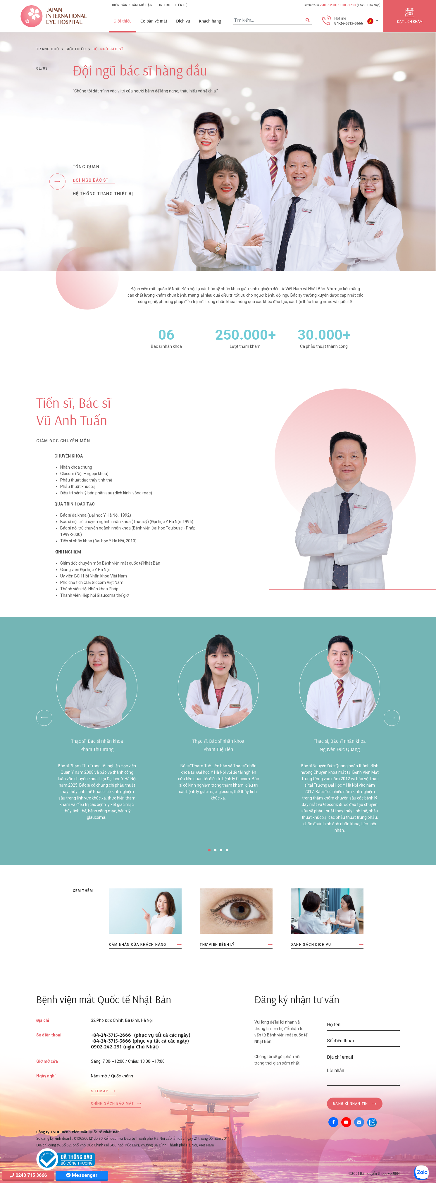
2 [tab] (215, 850)
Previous (44, 718)
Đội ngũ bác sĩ (90, 180)
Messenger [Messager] (82, 1175)
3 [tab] (221, 850)
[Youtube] (346, 1122)
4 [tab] (227, 850)
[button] (373, 20)
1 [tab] (209, 850)
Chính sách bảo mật (112, 1103)
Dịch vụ (183, 21)
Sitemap (99, 1091)
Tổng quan (86, 166)
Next (392, 718)
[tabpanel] (97, 734)
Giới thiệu (122, 21)
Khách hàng (210, 21)
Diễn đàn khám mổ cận (132, 5)
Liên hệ (181, 5)
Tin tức (163, 5)
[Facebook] (333, 1122)
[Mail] (359, 1122)
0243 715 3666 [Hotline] (28, 1175)
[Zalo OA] (372, 1122)
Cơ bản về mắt (153, 21)
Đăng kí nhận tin (350, 1104)
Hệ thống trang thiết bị (103, 193)
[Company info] (65, 1158)
